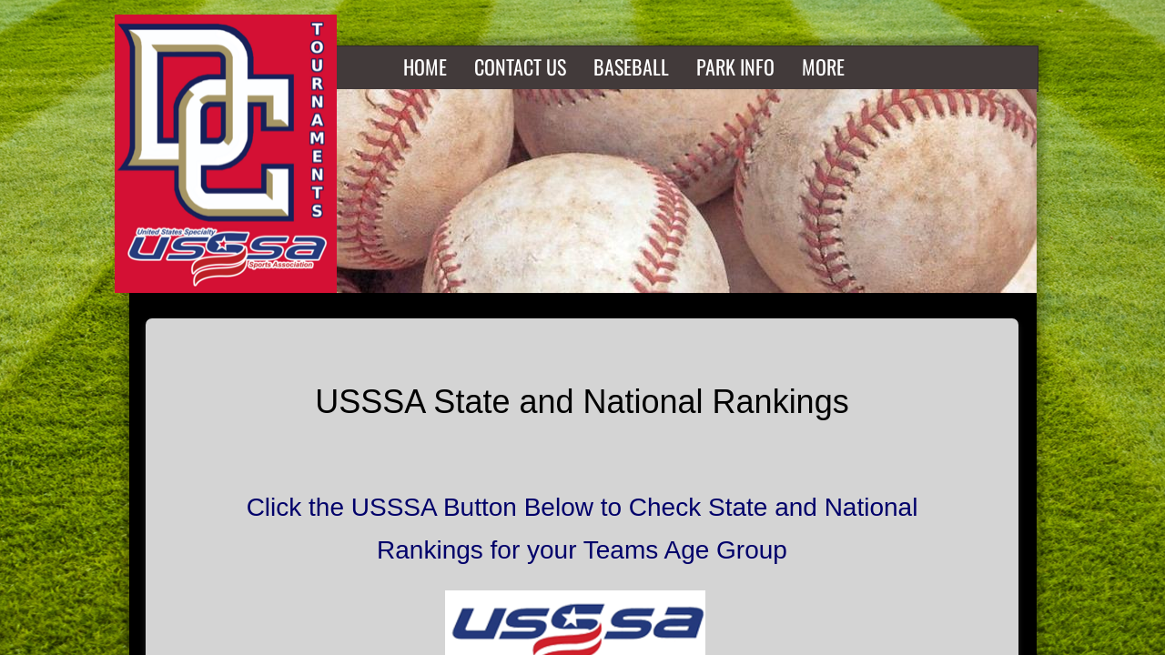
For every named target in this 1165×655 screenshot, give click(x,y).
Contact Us (520, 66)
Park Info (735, 66)
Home (425, 66)
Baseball (631, 66)
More (823, 66)
